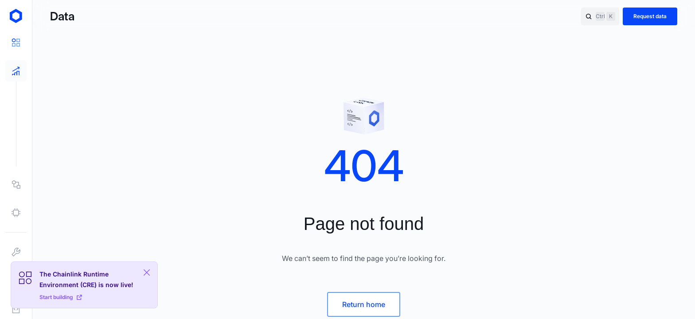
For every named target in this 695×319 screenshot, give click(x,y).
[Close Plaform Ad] (146, 272)
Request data (650, 16)
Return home (363, 304)
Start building (60, 297)
